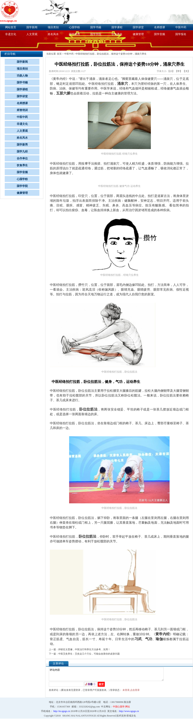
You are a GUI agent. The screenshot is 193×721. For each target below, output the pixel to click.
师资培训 (22, 110)
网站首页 (10, 27)
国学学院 (95, 34)
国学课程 (116, 27)
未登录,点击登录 (131, 692)
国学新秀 (74, 34)
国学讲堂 (138, 27)
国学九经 (22, 151)
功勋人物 (22, 75)
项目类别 (53, 27)
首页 (59, 53)
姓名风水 (53, 34)
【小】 (170, 71)
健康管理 (138, 34)
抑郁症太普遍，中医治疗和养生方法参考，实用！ (84, 649)
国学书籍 (95, 27)
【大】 (186, 71)
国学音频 (159, 34)
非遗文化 (10, 34)
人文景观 (31, 34)
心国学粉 (74, 27)
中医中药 (180, 27)
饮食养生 (116, 34)
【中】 (178, 71)
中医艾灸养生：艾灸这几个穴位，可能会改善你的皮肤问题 (89, 653)
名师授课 (159, 27)
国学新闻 (31, 27)
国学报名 (180, 34)
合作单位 (22, 158)
